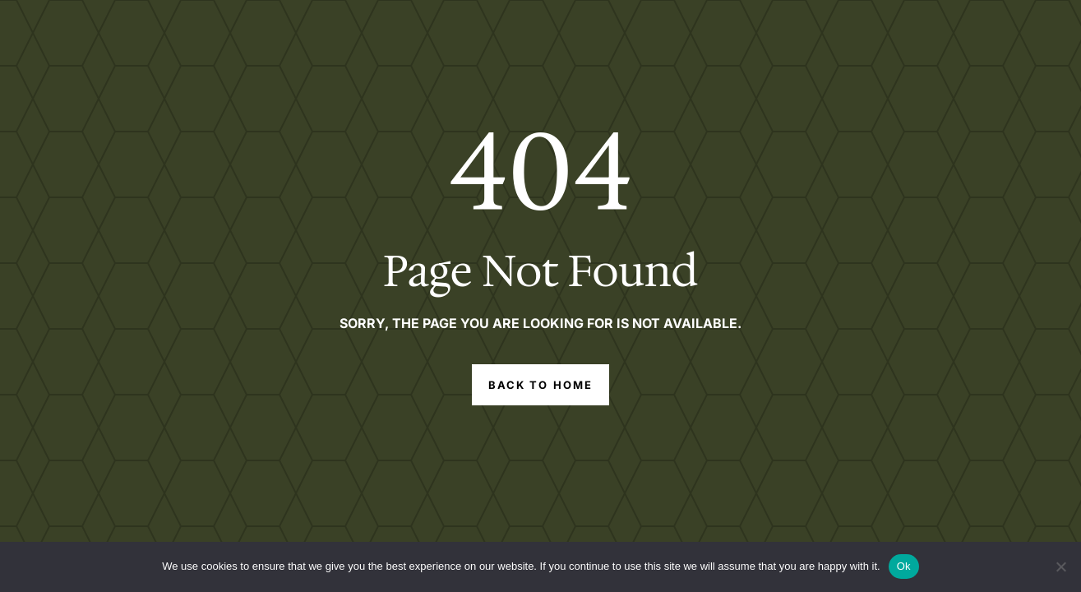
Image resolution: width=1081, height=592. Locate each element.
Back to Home (540, 384)
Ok (904, 566)
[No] (1060, 566)
